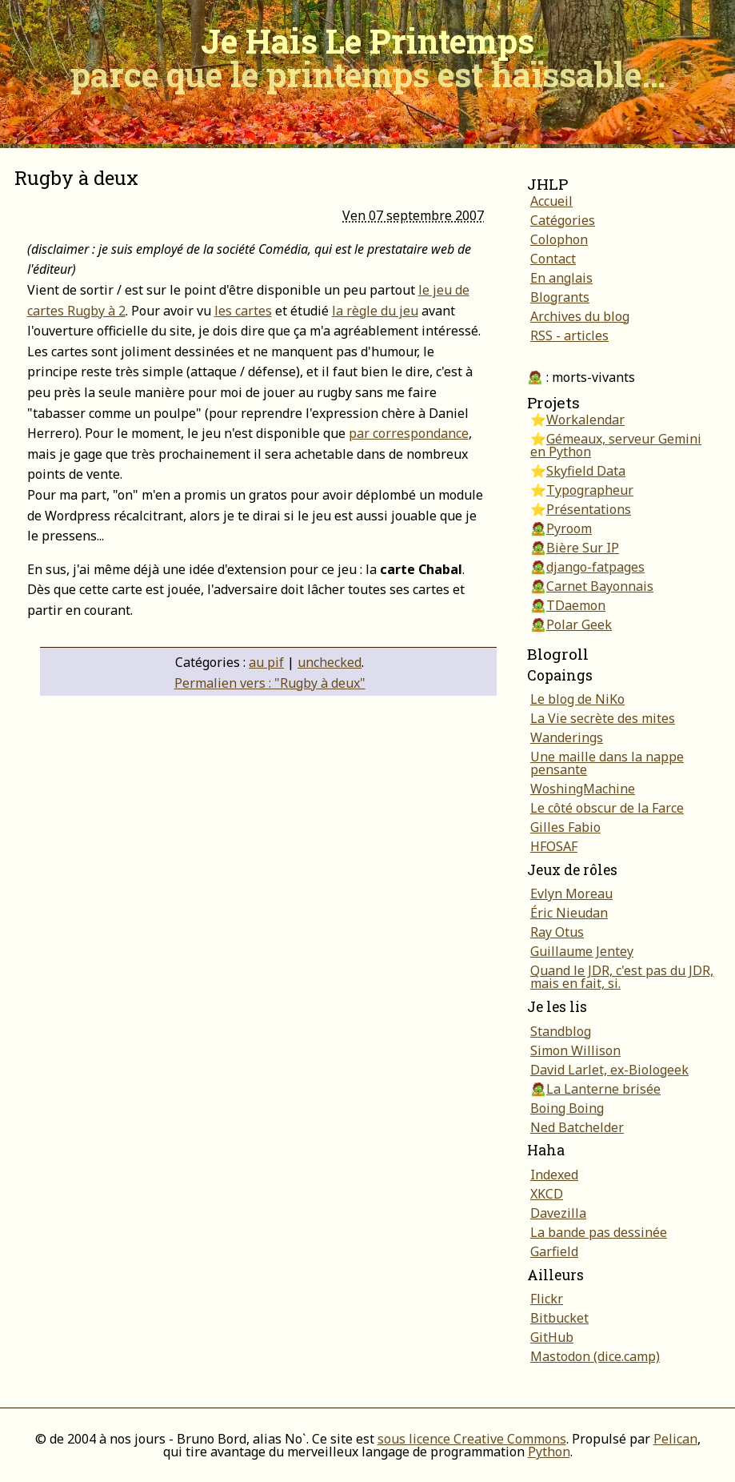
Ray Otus (557, 932)
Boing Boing (567, 1108)
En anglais (561, 278)
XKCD (546, 1194)
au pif (266, 662)
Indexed (554, 1174)
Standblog (560, 1031)
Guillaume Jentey (581, 951)
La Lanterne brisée (603, 1089)
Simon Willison (575, 1050)
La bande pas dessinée (598, 1232)
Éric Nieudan (569, 913)
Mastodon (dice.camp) (595, 1356)
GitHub (551, 1337)
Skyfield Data (585, 471)
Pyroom (569, 528)
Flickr (546, 1298)
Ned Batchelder (577, 1127)
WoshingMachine (582, 788)
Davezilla (558, 1213)
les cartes (243, 310)
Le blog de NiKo (577, 699)
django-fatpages (595, 567)
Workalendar (585, 419)
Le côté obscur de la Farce (607, 808)
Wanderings (566, 737)
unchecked (330, 662)
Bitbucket (559, 1318)
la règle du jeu (375, 310)
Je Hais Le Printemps (367, 57)
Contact (553, 258)
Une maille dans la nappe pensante (607, 763)
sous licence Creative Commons (471, 1439)
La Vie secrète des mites (602, 718)
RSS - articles (569, 335)
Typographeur (589, 490)
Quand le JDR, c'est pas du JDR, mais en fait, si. (621, 977)
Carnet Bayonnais (599, 586)
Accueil (551, 201)
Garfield (554, 1251)
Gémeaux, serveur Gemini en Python (615, 445)
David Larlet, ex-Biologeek (609, 1069)
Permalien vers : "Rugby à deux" (270, 683)
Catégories (562, 220)
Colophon (559, 239)
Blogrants (559, 297)
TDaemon (575, 605)
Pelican (675, 1439)
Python (549, 1451)
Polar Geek (579, 624)
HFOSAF (553, 846)
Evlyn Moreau (571, 893)
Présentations (588, 509)
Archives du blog (579, 316)
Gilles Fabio (565, 827)
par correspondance (409, 433)
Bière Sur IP (582, 547)
